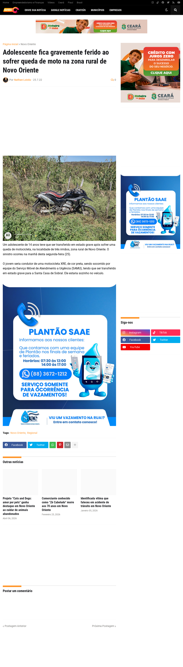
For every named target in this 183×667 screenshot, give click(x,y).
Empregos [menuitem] (116, 10)
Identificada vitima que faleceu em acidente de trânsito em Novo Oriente (96, 502)
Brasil (79, 2)
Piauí (70, 2)
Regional (32, 433)
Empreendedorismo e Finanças (28, 2)
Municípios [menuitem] (97, 10)
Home (6, 2)
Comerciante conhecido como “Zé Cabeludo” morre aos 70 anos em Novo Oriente (58, 504)
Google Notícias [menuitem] (60, 10)
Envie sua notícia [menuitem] (35, 10)
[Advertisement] (56, 116)
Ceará (61, 2)
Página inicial (10, 44)
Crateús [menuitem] (81, 10)
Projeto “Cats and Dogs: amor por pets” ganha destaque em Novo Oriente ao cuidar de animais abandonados (19, 506)
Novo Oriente (28, 44)
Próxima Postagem (103, 625)
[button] (166, 10)
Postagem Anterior (15, 625)
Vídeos (51, 2)
